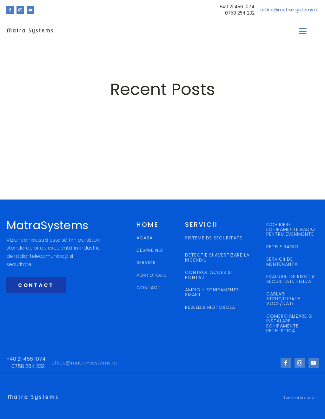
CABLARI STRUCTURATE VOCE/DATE (283, 299)
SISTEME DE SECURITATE (213, 238)
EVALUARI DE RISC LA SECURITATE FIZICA (290, 279)
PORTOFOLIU (151, 275)
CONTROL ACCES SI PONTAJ (208, 275)
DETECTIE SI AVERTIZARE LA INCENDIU (217, 258)
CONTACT (36, 285)
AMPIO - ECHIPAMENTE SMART (212, 292)
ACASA (144, 238)
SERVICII (146, 262)
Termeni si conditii (301, 397)
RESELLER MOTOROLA (211, 307)
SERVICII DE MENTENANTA (282, 262)
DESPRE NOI (150, 250)
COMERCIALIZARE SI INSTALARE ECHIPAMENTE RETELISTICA (289, 323)
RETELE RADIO (283, 246)
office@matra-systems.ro (289, 10)
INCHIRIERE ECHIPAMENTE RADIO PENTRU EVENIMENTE (290, 229)
